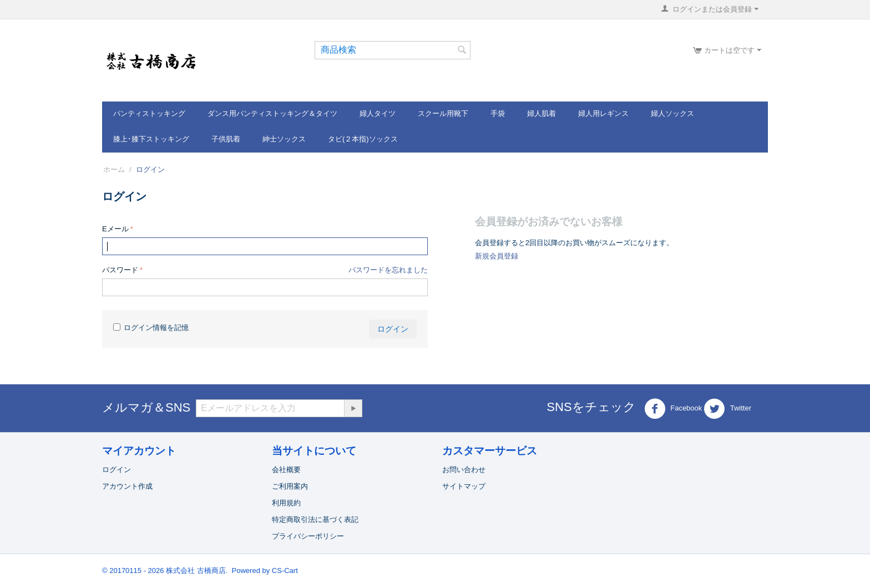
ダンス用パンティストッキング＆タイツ (272, 113)
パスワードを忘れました (388, 270)
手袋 (497, 113)
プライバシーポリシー (308, 536)
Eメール (115, 229)
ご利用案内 (290, 486)
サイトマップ (463, 486)
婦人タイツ (378, 113)
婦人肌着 (541, 113)
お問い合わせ (463, 469)
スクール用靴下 (443, 113)
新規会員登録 (496, 256)
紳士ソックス (284, 139)
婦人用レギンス (603, 113)
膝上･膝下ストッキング (151, 139)
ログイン (392, 329)
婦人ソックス (672, 113)
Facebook (673, 408)
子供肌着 (225, 139)
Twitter (727, 408)
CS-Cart (285, 570)
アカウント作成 (127, 486)
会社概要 (286, 469)
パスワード (120, 270)
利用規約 (286, 503)
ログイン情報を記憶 (151, 327)
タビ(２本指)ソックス (363, 139)
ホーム (114, 169)
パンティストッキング (149, 113)
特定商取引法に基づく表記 (315, 519)
